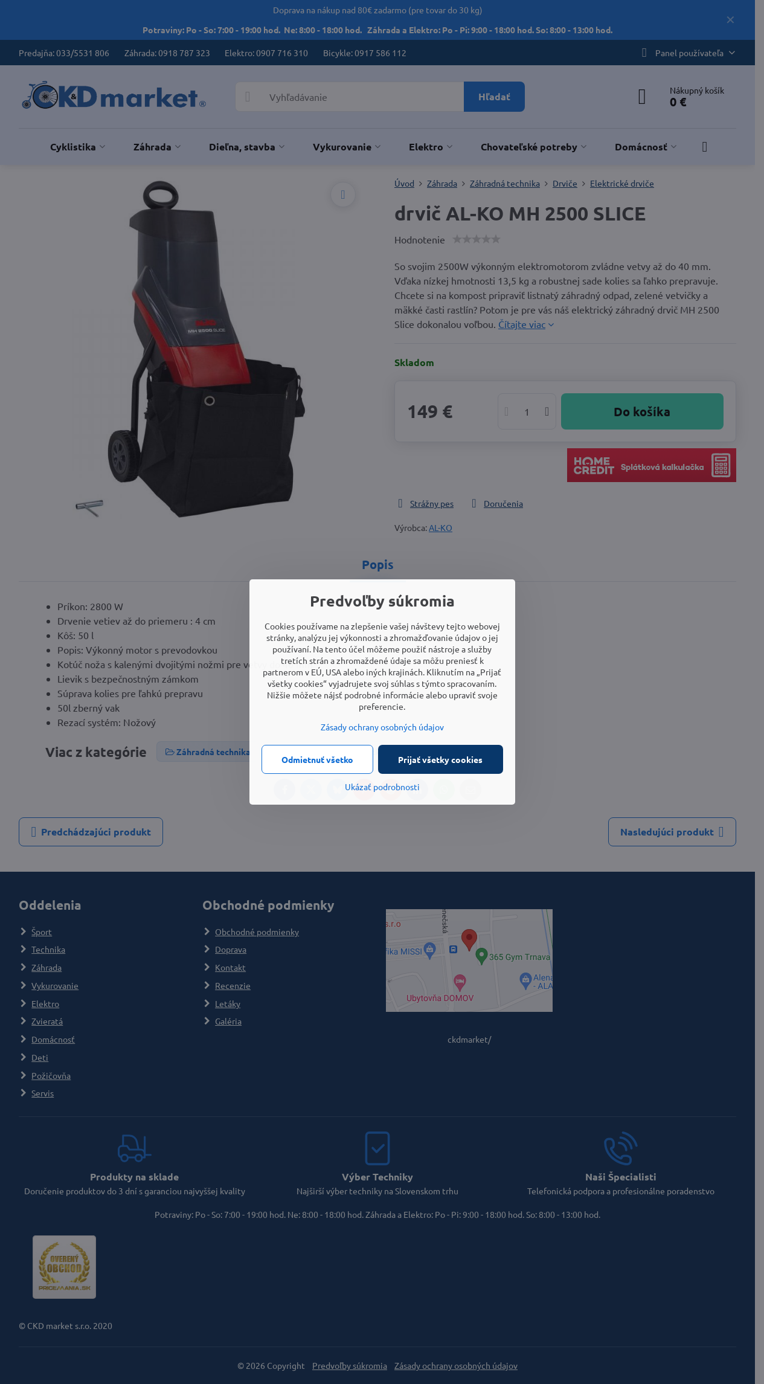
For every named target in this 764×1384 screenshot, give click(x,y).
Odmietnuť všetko (317, 759)
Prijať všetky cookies (440, 759)
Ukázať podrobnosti (382, 786)
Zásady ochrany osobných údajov (382, 726)
